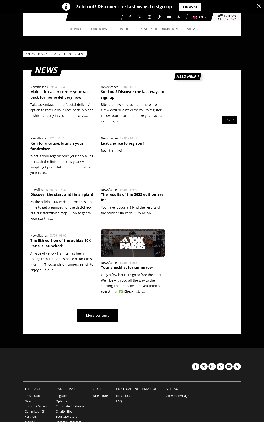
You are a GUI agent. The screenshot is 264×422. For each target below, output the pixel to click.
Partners (31, 416)
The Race (68, 54)
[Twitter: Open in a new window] (139, 17)
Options (61, 401)
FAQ (228, 119)
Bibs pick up (124, 396)
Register (61, 396)
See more (190, 6)
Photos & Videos (36, 406)
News (80, 54)
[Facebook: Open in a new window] (130, 17)
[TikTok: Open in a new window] (159, 17)
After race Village (177, 396)
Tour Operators (66, 416)
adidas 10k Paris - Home (42, 54)
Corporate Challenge (70, 406)
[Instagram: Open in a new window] (149, 17)
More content (97, 315)
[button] (199, 17)
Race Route (100, 396)
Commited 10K (35, 411)
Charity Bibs (64, 411)
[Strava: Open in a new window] (178, 17)
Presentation (34, 396)
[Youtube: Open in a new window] (168, 17)
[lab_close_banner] (258, 6)
